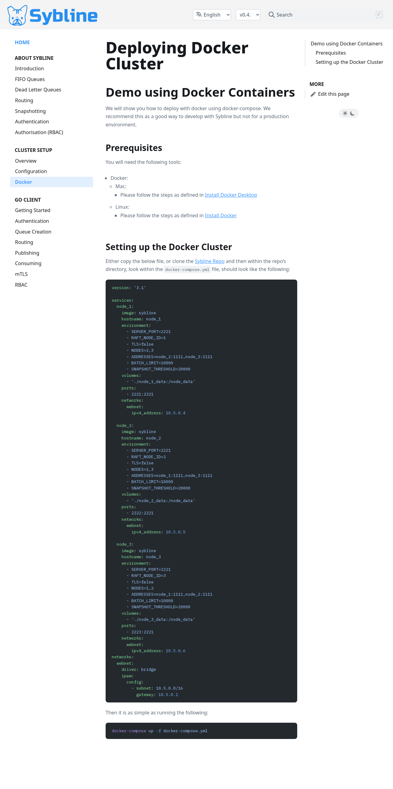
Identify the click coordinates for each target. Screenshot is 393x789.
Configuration (31, 171)
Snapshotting (30, 111)
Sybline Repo (210, 261)
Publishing (27, 252)
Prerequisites (331, 52)
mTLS (21, 274)
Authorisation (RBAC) (39, 132)
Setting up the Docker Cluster (349, 62)
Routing (24, 100)
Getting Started (32, 210)
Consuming (28, 263)
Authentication (32, 121)
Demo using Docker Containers (347, 43)
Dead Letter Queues (38, 89)
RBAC (21, 284)
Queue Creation (33, 231)
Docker (23, 182)
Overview (26, 160)
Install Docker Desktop (231, 194)
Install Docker (221, 215)
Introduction (29, 68)
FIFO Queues (30, 79)
